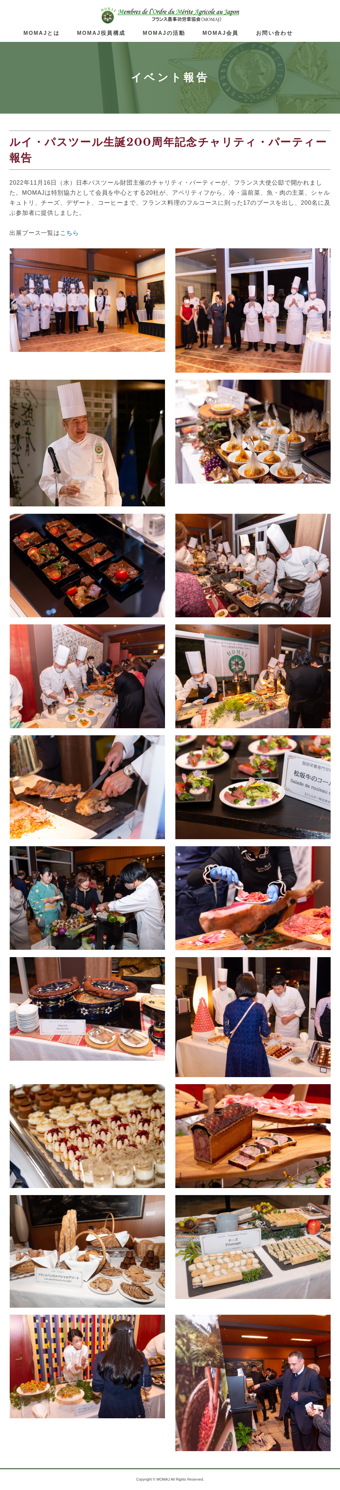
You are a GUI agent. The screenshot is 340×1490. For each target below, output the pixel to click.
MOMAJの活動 (164, 33)
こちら (69, 233)
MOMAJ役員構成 (101, 33)
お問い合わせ (274, 33)
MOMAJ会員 (220, 33)
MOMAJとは (41, 33)
